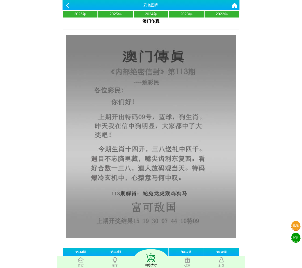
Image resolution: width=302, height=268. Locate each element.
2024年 (151, 14)
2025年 (115, 14)
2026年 (80, 14)
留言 (296, 237)
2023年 (186, 14)
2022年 (222, 14)
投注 (296, 225)
